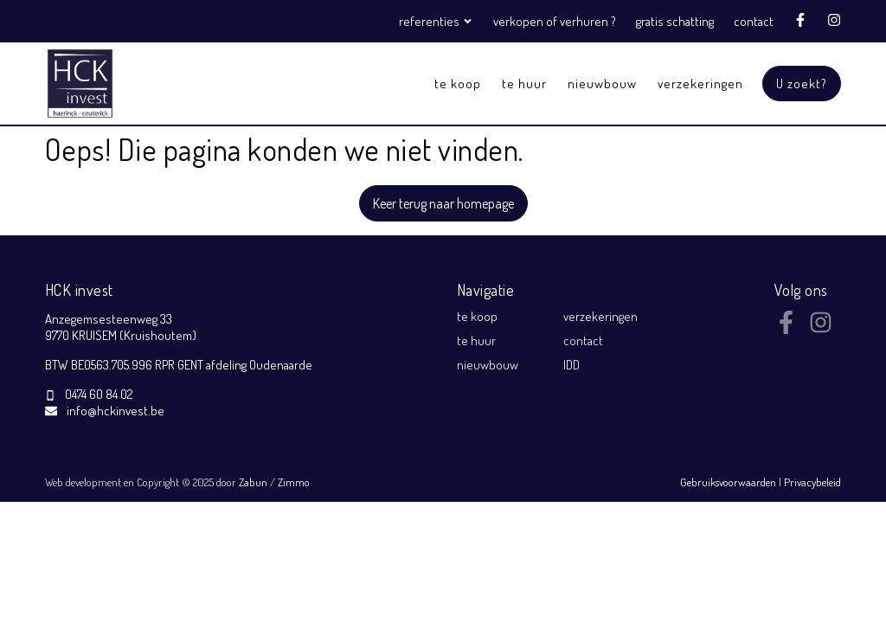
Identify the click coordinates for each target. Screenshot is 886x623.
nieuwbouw (602, 83)
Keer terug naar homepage (443, 203)
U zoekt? (801, 83)
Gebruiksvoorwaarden (729, 482)
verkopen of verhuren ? (554, 21)
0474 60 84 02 (99, 394)
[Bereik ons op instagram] (820, 328)
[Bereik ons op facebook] (786, 328)
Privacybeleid (812, 482)
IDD (571, 364)
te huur (524, 83)
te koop (457, 83)
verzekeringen (700, 83)
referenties (437, 21)
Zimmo (294, 482)
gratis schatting (675, 21)
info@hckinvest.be (115, 410)
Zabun (253, 482)
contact (754, 21)
